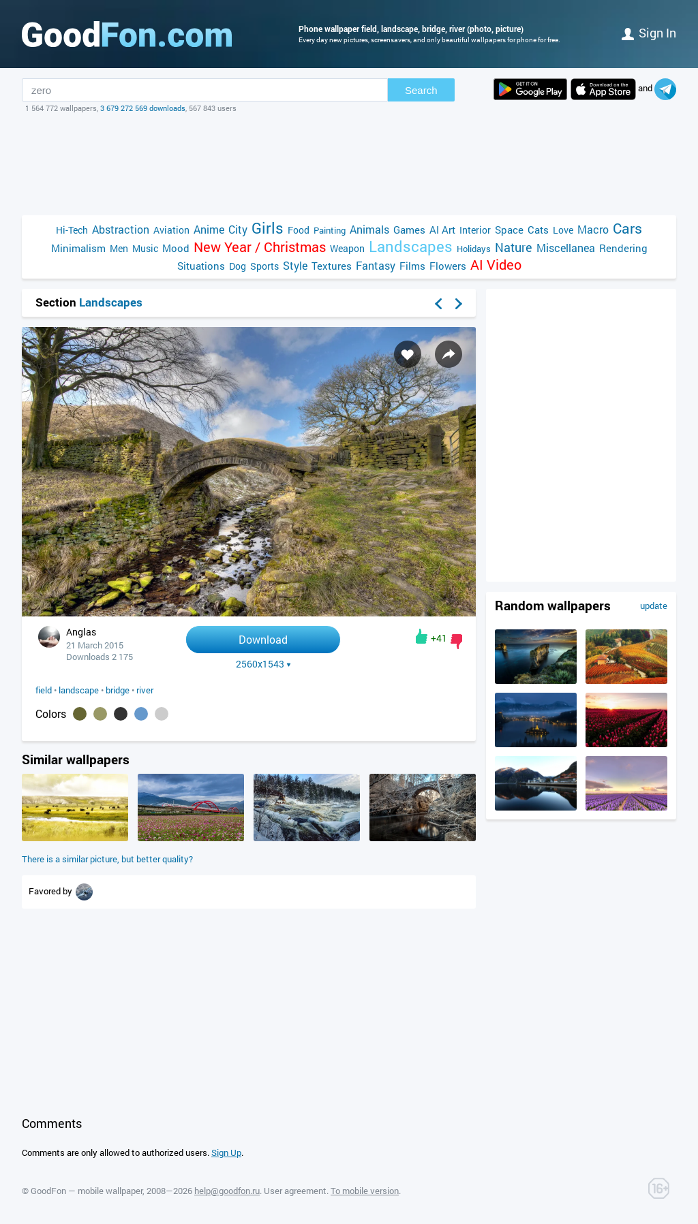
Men (119, 248)
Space (509, 229)
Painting (330, 230)
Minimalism (78, 248)
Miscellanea (565, 247)
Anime (209, 229)
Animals (369, 229)
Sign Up (226, 1152)
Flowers (447, 265)
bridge (118, 690)
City (237, 229)
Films (412, 265)
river (144, 690)
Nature (513, 247)
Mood (175, 248)
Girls (268, 228)
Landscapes (411, 246)
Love (563, 229)
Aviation (171, 229)
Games (409, 229)
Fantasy (375, 265)
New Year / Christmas (260, 247)
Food (298, 229)
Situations (201, 265)
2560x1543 (263, 664)
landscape (79, 690)
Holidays (474, 248)
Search (421, 90)
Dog (237, 266)
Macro (593, 229)
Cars (627, 228)
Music (145, 248)
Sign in (649, 33)
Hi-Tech (72, 229)
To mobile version (365, 1190)
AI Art (442, 229)
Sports (264, 266)
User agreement (295, 1190)
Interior (475, 229)
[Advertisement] (349, 164)
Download (263, 639)
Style (295, 265)
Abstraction (120, 229)
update (653, 605)
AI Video (495, 264)
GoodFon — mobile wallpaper (86, 1190)
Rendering (623, 248)
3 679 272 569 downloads (142, 108)
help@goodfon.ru (227, 1190)
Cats (538, 229)
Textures (332, 265)
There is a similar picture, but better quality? (107, 859)
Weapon (347, 248)
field (43, 690)
